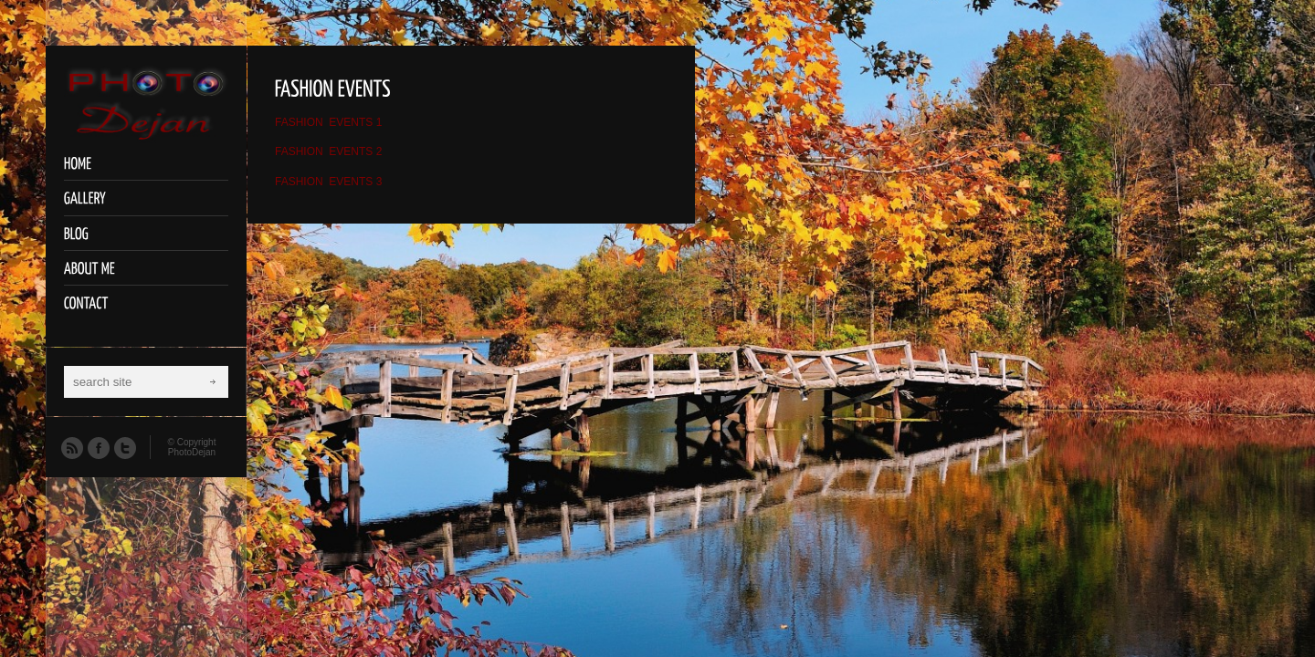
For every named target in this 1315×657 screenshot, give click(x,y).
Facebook (98, 447)
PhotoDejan (192, 452)
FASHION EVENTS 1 (328, 122)
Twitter (124, 447)
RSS (71, 447)
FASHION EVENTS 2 (328, 151)
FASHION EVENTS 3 (328, 181)
